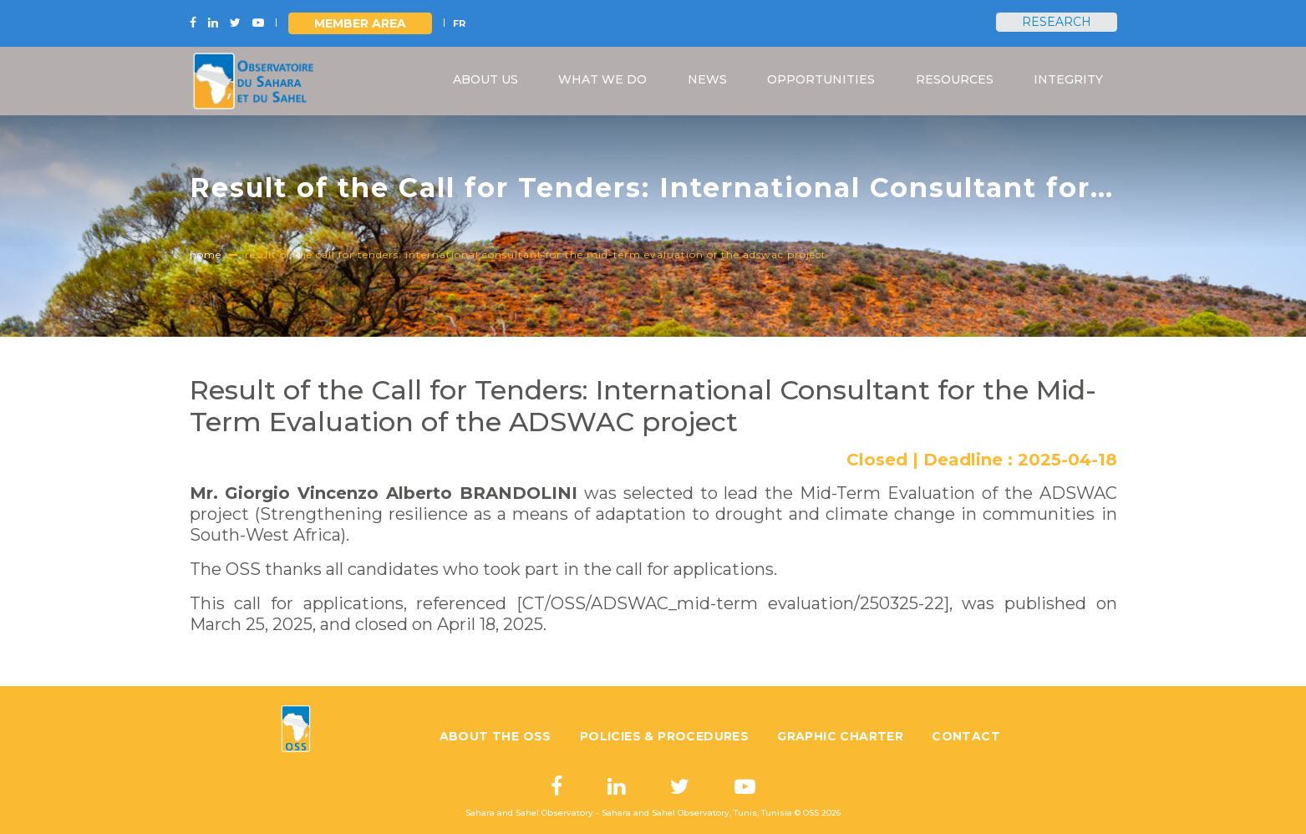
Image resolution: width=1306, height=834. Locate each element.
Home (205, 254)
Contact (966, 736)
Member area (360, 23)
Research (1056, 21)
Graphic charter (840, 736)
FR (459, 23)
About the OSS (495, 736)
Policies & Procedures (664, 736)
